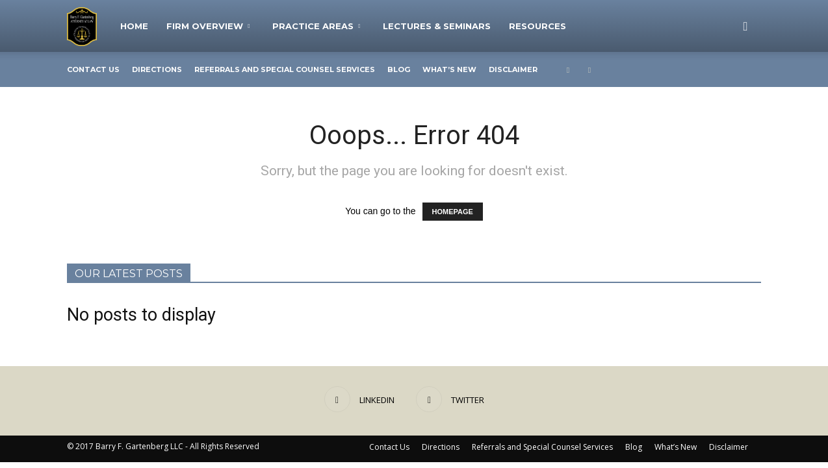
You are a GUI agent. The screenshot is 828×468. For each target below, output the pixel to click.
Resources (537, 26)
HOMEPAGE (452, 212)
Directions (157, 69)
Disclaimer (513, 69)
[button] (745, 26)
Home (134, 26)
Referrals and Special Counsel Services (284, 69)
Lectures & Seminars (437, 26)
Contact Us (93, 69)
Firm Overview (208, 26)
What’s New (449, 69)
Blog (398, 69)
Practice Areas (316, 26)
